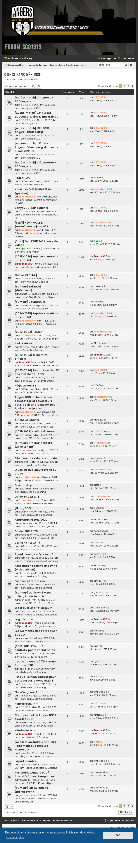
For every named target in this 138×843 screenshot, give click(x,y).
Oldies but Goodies (33, 184)
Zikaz (22, 653)
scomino (24, 557)
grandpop (24, 599)
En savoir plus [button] (15, 837)
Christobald (25, 611)
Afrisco (23, 638)
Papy (22, 248)
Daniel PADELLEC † (27, 496)
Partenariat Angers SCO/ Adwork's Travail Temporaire (34, 774)
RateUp (23, 684)
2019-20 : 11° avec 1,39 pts (40, 526)
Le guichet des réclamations (36, 756)
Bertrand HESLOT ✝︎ (27, 543)
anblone (23, 461)
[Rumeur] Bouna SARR (30, 302)
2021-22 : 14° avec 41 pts (45, 415)
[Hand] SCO (23, 508)
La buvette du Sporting (35, 465)
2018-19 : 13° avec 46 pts (36, 641)
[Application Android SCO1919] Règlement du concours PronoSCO (35, 745)
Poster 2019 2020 (26, 531)
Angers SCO (33, 108)
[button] (132, 86)
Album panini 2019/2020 (31, 519)
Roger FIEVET (23, 178)
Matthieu (24, 423)
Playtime (24, 347)
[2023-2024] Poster (28, 332)
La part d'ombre (26, 761)
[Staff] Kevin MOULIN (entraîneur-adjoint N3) (31, 224)
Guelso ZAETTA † (26, 275)
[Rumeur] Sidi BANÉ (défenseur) (28, 288)
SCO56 (23, 181)
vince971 (23, 584)
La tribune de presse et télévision (40, 561)
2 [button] (124, 86)
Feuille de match (30, 251)
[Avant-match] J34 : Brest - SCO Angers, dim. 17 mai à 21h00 (36, 114)
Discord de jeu (24, 485)
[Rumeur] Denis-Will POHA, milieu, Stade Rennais (33, 594)
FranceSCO (26, 263)
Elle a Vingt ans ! (26, 692)
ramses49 (24, 779)
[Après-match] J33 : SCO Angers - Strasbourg (32, 130)
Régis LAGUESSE (25, 385)
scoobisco (25, 523)
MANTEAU (24, 722)
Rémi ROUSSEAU (25, 730)
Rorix (22, 753)
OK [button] (118, 835)
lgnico (22, 668)
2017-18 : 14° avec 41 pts (40, 725)
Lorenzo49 (24, 293)
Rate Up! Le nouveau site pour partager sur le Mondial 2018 (35, 678)
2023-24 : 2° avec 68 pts (45, 338)
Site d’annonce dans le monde (36, 458)
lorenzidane (25, 435)
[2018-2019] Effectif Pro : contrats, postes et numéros (35, 648)
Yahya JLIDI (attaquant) (31, 208)
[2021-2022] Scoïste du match (35, 431)
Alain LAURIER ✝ (25, 343)
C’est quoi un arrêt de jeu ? (33, 608)
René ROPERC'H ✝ (26, 703)
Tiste (21, 488)
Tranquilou (26, 450)
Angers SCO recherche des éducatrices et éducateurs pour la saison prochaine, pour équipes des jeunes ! (36, 402)
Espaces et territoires (30, 581)
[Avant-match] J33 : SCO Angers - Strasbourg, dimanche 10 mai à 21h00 (36, 147)
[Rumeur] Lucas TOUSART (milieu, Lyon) (32, 789)
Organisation (24, 619)
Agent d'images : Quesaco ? (34, 554)
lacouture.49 (27, 196)
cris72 (22, 546)
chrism (23, 305)
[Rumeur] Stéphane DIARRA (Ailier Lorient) (33, 445)
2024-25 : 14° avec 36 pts (41, 297)
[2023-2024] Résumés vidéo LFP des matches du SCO (37, 372)
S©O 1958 (24, 104)
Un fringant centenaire (44, 626)
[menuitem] (28, 58)
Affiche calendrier (27, 420)
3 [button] (128, 86)
